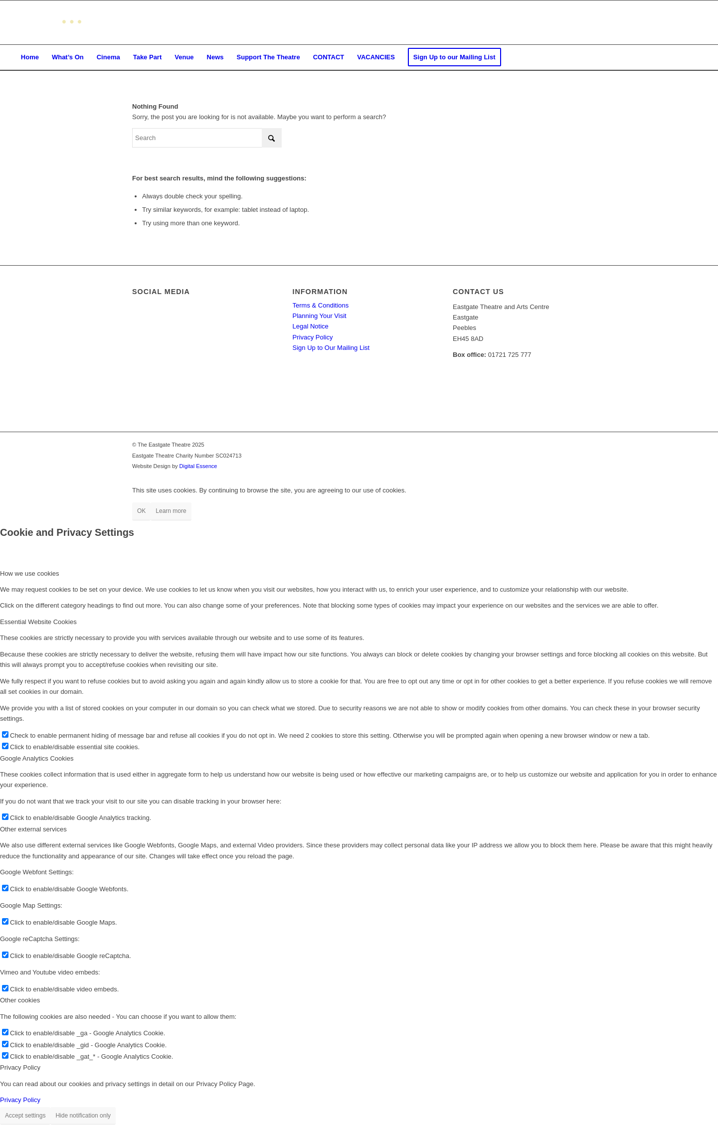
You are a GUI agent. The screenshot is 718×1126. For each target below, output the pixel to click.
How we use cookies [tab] (29, 573)
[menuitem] (29, 57)
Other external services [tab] (33, 829)
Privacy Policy (313, 337)
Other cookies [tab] (20, 1000)
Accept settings (25, 1115)
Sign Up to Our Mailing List (331, 347)
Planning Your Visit (320, 316)
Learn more (171, 510)
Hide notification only (83, 1115)
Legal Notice (311, 326)
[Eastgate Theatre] (47, 22)
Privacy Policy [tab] (20, 1067)
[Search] (207, 138)
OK (141, 510)
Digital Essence (198, 466)
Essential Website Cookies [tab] (38, 622)
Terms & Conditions (321, 305)
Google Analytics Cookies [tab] (36, 758)
